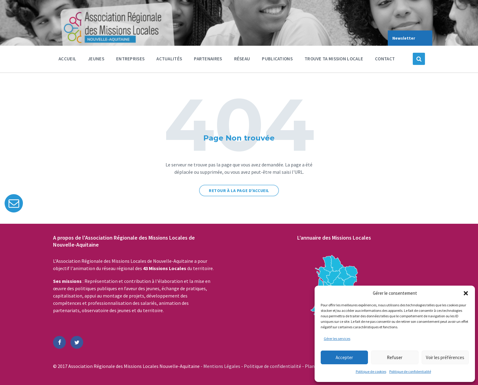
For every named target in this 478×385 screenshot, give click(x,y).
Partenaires (208, 60)
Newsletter (403, 38)
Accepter (344, 357)
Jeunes (96, 60)
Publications (277, 59)
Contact (385, 59)
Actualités (169, 59)
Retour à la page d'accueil (239, 190)
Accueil (67, 59)
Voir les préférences (445, 357)
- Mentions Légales (221, 366)
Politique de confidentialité (410, 371)
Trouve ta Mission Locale (334, 59)
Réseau (242, 60)
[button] (466, 293)
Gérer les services (337, 338)
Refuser (394, 357)
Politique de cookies (371, 371)
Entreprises (130, 60)
